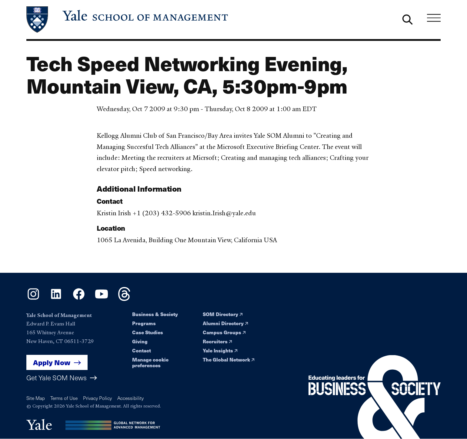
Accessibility (130, 398)
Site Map (35, 398)
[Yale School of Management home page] (127, 19)
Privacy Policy (97, 398)
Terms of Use (64, 398)
